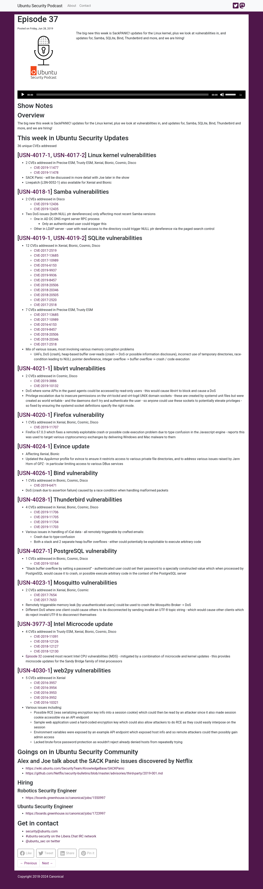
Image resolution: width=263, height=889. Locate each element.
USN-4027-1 (35, 551)
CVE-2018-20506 (46, 285)
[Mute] (222, 95)
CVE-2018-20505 (46, 295)
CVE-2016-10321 (46, 703)
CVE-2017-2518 (45, 305)
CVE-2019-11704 (46, 522)
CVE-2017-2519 (45, 251)
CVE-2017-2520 (45, 300)
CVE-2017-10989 (46, 260)
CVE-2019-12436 (46, 204)
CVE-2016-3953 (45, 693)
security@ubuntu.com (42, 831)
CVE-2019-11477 (46, 168)
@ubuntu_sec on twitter (43, 841)
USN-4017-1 (35, 155)
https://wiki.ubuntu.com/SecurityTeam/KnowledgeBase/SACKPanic (75, 768)
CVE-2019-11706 (46, 512)
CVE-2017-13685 (46, 255)
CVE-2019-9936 (45, 275)
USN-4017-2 (69, 155)
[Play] (23, 95)
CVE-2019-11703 (46, 527)
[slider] (122, 95)
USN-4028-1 (35, 499)
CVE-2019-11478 (46, 173)
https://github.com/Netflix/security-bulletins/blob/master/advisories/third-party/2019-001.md (94, 773)
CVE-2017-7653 (45, 600)
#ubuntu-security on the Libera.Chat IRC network (61, 836)
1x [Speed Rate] (240, 95)
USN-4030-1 (35, 670)
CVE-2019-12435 (46, 209)
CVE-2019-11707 (46, 427)
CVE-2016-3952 (45, 698)
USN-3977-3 (35, 624)
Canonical (56, 877)
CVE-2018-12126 (46, 641)
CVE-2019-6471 (45, 485)
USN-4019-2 (69, 238)
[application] (131, 94)
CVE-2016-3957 (45, 683)
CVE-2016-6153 (45, 265)
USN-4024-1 (35, 446)
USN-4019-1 (35, 238)
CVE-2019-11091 (46, 637)
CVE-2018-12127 (46, 646)
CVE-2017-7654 (45, 595)
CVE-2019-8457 (45, 280)
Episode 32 (34, 656)
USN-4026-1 (35, 473)
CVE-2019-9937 (45, 270)
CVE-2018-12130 (46, 651)
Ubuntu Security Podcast (39, 5)
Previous (28, 863)
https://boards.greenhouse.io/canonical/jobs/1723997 (65, 813)
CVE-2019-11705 (46, 517)
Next (47, 863)
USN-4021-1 (35, 368)
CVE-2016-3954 (45, 688)
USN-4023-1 (35, 582)
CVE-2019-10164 (46, 564)
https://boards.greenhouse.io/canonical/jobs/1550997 (65, 798)
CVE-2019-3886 (45, 381)
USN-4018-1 (35, 191)
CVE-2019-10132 (46, 386)
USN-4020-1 (35, 414)
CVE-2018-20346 (46, 290)
